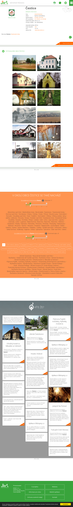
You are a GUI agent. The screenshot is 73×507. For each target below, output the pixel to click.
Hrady (29, 248)
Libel (41, 220)
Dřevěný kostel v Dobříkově (35, 267)
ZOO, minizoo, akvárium (13, 245)
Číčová (46, 214)
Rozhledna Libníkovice (17, 273)
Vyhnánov (47, 229)
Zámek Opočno (48, 269)
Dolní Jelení (62, 214)
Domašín (9, 216)
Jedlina (8, 218)
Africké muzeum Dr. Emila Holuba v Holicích (45, 265)
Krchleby (25, 220)
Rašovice (11, 226)
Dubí (28, 216)
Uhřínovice (58, 227)
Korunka (21, 218)
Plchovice (39, 224)
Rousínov (18, 226)
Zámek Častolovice (26, 256)
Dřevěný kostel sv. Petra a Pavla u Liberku (52, 271)
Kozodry (18, 220)
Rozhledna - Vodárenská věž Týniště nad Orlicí (23, 258)
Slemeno (30, 226)
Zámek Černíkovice (57, 258)
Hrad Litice (57, 269)
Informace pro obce (35, 492)
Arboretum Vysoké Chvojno (42, 264)
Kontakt (54, 497)
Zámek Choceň (37, 269)
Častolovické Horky (15, 34)
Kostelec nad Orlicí (39, 17)
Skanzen (50, 245)
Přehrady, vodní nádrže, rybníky (62, 245)
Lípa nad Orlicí (53, 220)
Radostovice (61, 224)
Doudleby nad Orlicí (19, 216)
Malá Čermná (31, 222)
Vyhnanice (39, 229)
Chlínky (35, 214)
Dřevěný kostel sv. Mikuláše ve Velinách (45, 260)
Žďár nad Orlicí (56, 229)
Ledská (36, 220)
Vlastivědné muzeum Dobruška (52, 273)
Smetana (37, 226)
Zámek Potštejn (57, 264)
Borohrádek (39, 212)
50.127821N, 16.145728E (40, 19)
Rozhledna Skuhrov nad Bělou (21, 269)
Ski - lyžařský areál (40, 245)
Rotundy (63, 248)
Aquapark (24, 245)
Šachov (24, 226)
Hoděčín (34, 216)
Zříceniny (41, 248)
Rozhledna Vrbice (44, 258)
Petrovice (24, 224)
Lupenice (23, 222)
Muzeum (41, 252)
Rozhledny (22, 248)
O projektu (35, 487)
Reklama (54, 487)
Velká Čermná (11, 229)
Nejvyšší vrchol (17, 252)
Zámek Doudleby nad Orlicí (23, 260)
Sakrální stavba (61, 252)
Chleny (29, 214)
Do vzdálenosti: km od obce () (29, 233)
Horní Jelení (41, 216)
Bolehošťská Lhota (28, 212)
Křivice (31, 220)
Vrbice (33, 229)
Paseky (17, 224)
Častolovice (47, 212)
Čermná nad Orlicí (12, 214)
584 (36, 26)
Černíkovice (22, 214)
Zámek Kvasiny (27, 264)
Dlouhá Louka (53, 214)
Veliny (64, 227)
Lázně (9, 252)
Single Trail (33, 252)
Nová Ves (40, 222)
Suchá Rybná (55, 226)
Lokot (17, 222)
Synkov (14, 227)
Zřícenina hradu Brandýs (33, 273)
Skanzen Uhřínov (36, 275)
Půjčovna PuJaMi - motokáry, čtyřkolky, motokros (22, 262)
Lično (45, 220)
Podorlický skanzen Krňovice (17, 267)
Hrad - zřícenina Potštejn (21, 265)
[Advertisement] (36, 181)
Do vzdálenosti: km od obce (31, 200)
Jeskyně (69, 248)
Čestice (31, 8)
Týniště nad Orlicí (47, 227)
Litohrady (11, 222)
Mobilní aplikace (55, 492)
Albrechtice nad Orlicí (14, 212)
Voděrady (20, 229)
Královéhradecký (38, 14)
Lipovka (61, 220)
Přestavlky (53, 224)
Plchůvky (45, 224)
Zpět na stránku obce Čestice (65, 165)
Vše (4, 245)
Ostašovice (10, 224)
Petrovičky (31, 224)
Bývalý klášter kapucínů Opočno (17, 271)
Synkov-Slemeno (23, 227)
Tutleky (39, 227)
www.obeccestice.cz (39, 30)
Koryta (27, 218)
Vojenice (27, 229)
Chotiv (41, 214)
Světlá (62, 226)
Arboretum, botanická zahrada (9, 248)
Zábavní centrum (50, 252)
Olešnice (61, 222)
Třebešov (32, 227)
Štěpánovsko (45, 226)
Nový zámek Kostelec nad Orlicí (43, 256)
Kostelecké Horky (60, 218)
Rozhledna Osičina (16, 264)
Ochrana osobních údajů (34, 497)
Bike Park (26, 252)
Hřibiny (48, 216)
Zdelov (64, 229)
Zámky (34, 248)
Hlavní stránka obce (68, 43)
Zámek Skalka (33, 271)
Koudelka (11, 220)
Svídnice (8, 227)
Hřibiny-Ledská (57, 216)
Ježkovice (14, 218)
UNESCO (31, 245)
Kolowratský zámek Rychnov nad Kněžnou (52, 262)
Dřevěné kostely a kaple (52, 248)
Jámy (64, 216)
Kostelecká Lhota (48, 218)
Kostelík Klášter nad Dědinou (55, 267)
